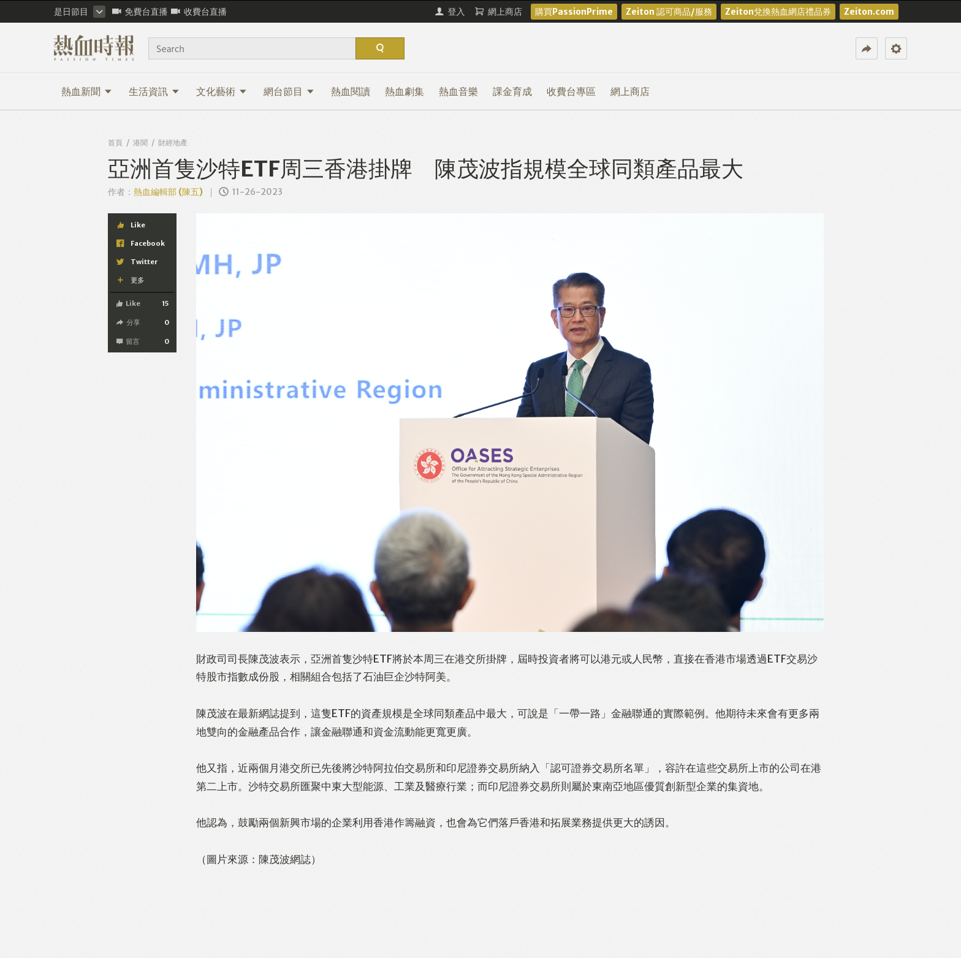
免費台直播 (140, 11)
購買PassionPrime (574, 11)
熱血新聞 (86, 91)
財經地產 (173, 142)
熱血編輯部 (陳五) (168, 191)
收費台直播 (199, 11)
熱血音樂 (458, 91)
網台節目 (289, 91)
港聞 (140, 142)
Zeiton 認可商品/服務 (669, 11)
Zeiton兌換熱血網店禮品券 (778, 11)
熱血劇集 (404, 91)
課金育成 (512, 91)
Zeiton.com (869, 11)
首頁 (115, 142)
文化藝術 (221, 91)
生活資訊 (154, 91)
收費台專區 (571, 91)
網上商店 (630, 91)
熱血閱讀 (350, 91)
